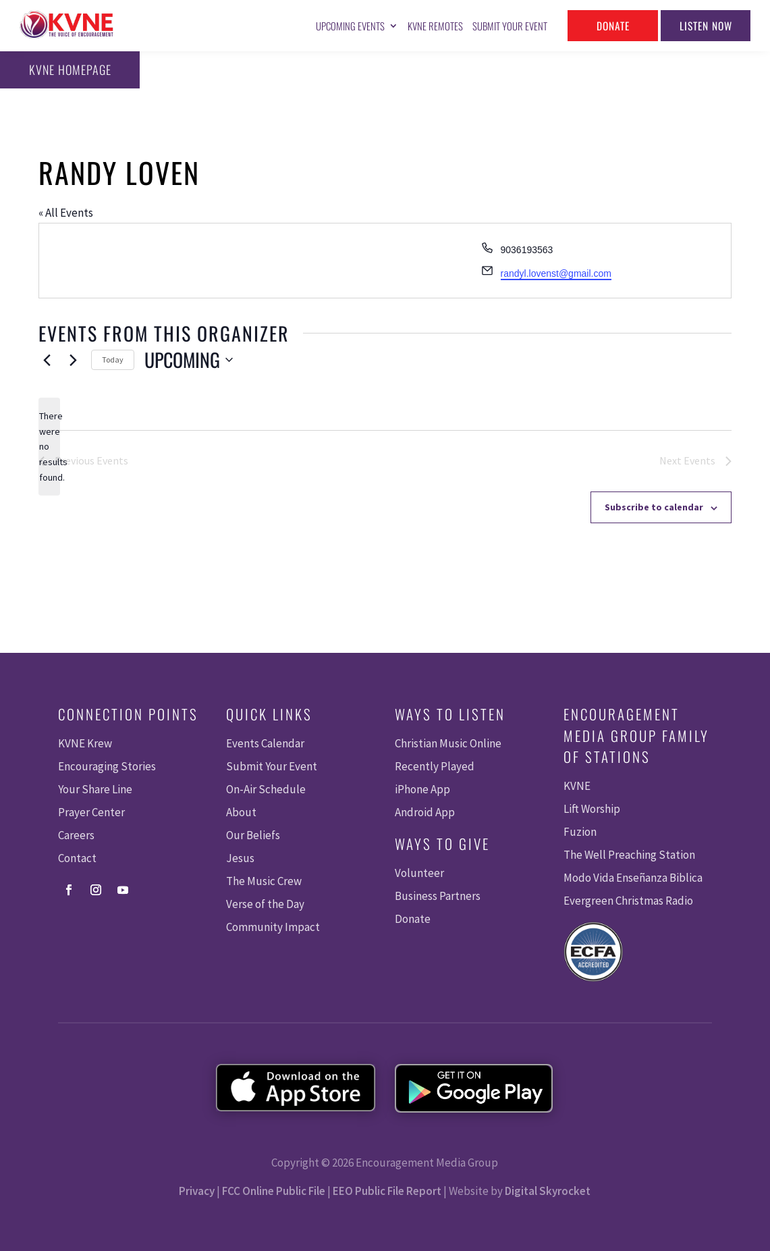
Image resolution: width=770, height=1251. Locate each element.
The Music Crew (264, 881)
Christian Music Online (448, 743)
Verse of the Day (265, 904)
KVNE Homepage (65, 69)
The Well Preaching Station (629, 854)
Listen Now (706, 25)
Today (112, 359)
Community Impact (273, 927)
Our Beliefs (253, 835)
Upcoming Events (350, 25)
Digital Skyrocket (547, 1190)
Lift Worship (591, 808)
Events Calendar (265, 743)
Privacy (197, 1190)
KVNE (576, 785)
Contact (77, 858)
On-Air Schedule (266, 789)
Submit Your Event (509, 25)
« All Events (65, 212)
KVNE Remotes (435, 25)
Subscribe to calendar (654, 507)
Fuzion (580, 831)
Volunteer (419, 873)
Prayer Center (91, 812)
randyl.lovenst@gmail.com (556, 273)
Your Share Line (95, 789)
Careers (76, 835)
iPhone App (422, 789)
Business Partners (437, 895)
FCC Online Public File (273, 1190)
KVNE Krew (85, 743)
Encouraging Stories (107, 766)
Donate (613, 25)
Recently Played (434, 766)
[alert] (49, 447)
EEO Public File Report (387, 1190)
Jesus (240, 858)
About (241, 812)
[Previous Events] (46, 360)
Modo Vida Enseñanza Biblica (633, 877)
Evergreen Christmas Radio (628, 900)
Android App (425, 812)
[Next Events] (73, 360)
